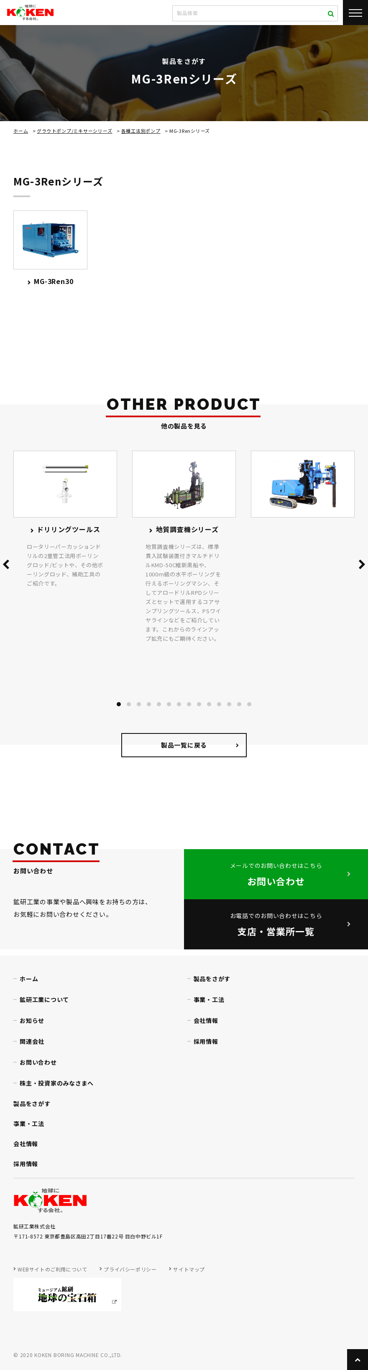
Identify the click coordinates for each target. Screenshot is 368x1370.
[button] (119, 704)
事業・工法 (209, 999)
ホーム (20, 130)
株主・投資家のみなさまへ (57, 1083)
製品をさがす (212, 978)
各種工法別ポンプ (141, 130)
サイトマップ (189, 1269)
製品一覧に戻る (184, 745)
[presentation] (6, 566)
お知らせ (32, 1020)
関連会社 (32, 1041)
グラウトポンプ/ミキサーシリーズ (74, 130)
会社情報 (206, 1020)
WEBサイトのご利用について (52, 1269)
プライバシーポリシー (130, 1269)
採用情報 (206, 1041)
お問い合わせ (38, 1062)
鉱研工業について (44, 999)
